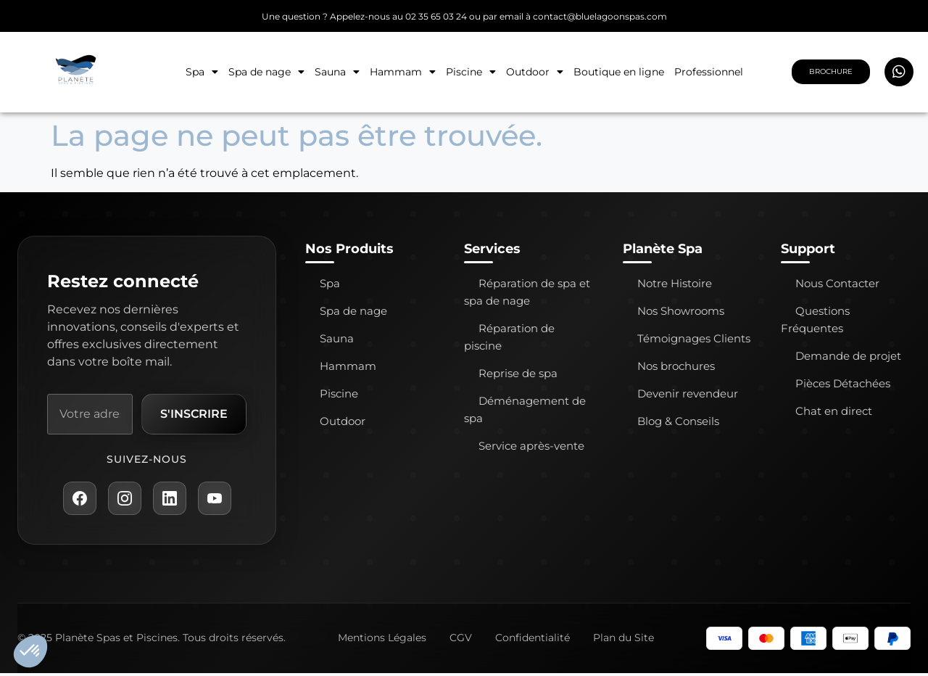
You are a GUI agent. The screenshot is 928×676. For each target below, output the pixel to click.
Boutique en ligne (618, 71)
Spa (202, 71)
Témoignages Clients (693, 338)
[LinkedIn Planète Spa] (170, 500)
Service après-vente (531, 446)
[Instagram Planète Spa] (124, 500)
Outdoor (534, 71)
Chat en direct (833, 411)
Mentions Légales (382, 640)
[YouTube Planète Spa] (216, 500)
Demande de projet (848, 356)
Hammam (403, 71)
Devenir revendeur (687, 393)
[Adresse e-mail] (87, 415)
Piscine (471, 71)
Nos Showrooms (680, 311)
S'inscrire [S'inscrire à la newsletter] (191, 414)
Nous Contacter (837, 283)
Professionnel (708, 71)
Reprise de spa (518, 373)
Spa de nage (266, 71)
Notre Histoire (674, 283)
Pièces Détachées (842, 383)
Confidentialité (532, 640)
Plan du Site (623, 640)
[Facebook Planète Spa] (77, 500)
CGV (461, 640)
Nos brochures (676, 366)
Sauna (337, 71)
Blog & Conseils (678, 421)
